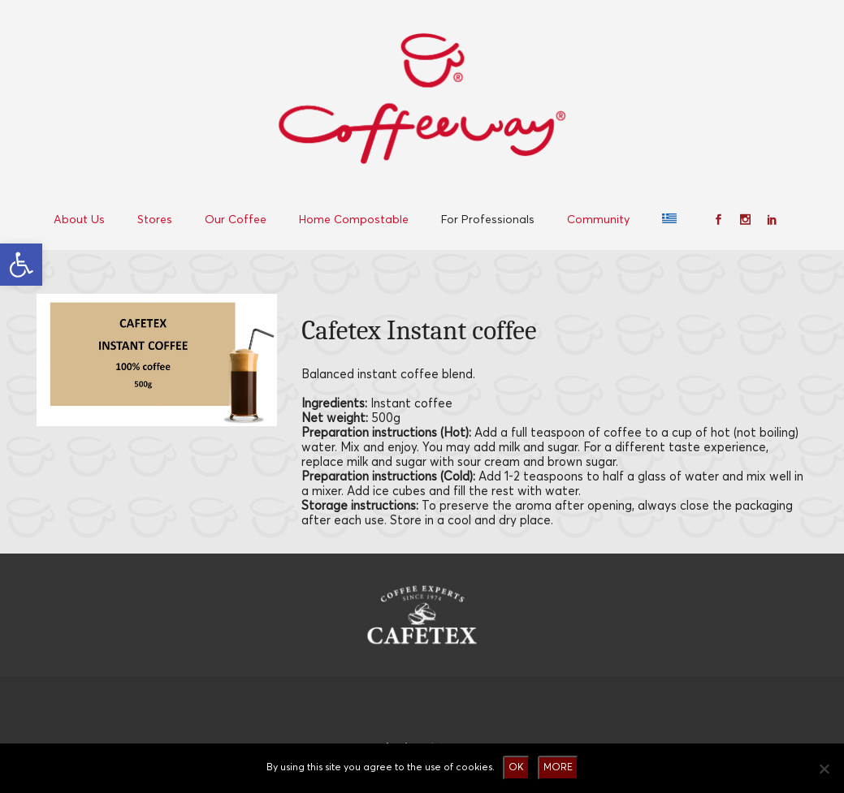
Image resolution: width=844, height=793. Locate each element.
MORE (558, 767)
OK (516, 767)
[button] (21, 265)
